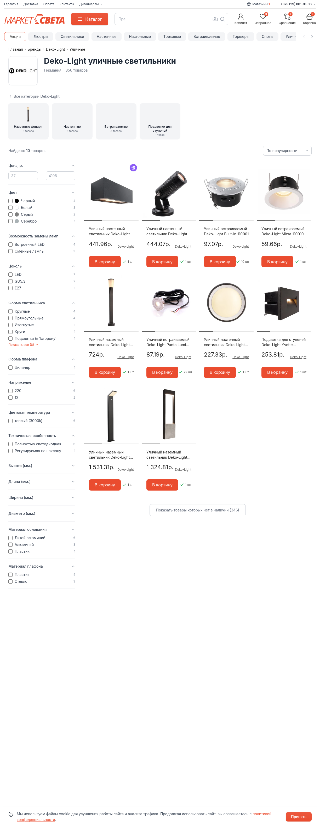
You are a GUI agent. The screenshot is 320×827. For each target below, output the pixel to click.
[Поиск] (222, 19)
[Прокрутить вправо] (312, 36)
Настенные (107, 36)
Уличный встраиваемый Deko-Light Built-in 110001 (226, 231)
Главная (15, 49)
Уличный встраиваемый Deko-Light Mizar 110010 (283, 231)
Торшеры (241, 36)
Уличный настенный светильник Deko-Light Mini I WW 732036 (166, 231)
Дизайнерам (91, 4)
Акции (15, 36)
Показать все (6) (23, 345)
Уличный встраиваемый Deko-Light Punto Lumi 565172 (168, 342)
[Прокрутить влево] (303, 36)
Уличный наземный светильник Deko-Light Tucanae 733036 (109, 455)
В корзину (105, 261)
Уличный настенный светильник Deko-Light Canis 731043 (224, 342)
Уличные (293, 36)
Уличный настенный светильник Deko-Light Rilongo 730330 (109, 231)
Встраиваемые (206, 36)
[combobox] (171, 19)
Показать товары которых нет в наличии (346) (197, 510)
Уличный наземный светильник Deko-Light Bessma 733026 (109, 342)
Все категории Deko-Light (34, 96)
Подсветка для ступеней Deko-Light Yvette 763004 (283, 342)
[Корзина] (309, 19)
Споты (267, 36)
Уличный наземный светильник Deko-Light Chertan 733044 (166, 455)
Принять (298, 816)
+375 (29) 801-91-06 (298, 4)
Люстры (40, 36)
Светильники (72, 36)
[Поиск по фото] (215, 19)
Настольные (140, 36)
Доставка (31, 4)
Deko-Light (55, 49)
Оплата (48, 4)
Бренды (34, 49)
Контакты (67, 4)
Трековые (172, 36)
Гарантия (11, 4)
